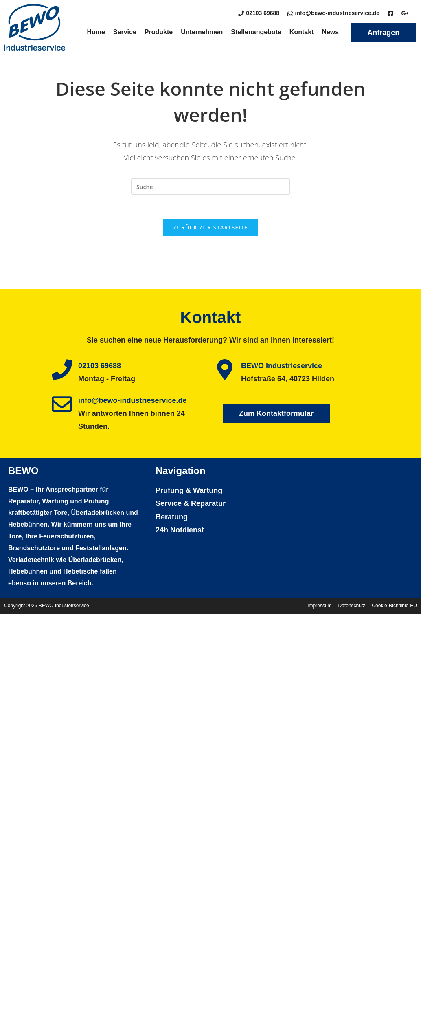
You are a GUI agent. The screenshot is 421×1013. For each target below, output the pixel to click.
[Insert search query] (210, 186)
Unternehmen (202, 32)
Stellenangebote (256, 32)
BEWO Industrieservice (281, 366)
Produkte (159, 32)
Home (96, 32)
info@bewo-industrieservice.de (132, 400)
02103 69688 (99, 366)
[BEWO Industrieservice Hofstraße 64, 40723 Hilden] (346, 527)
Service (124, 32)
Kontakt (301, 32)
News (330, 32)
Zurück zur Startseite (210, 227)
